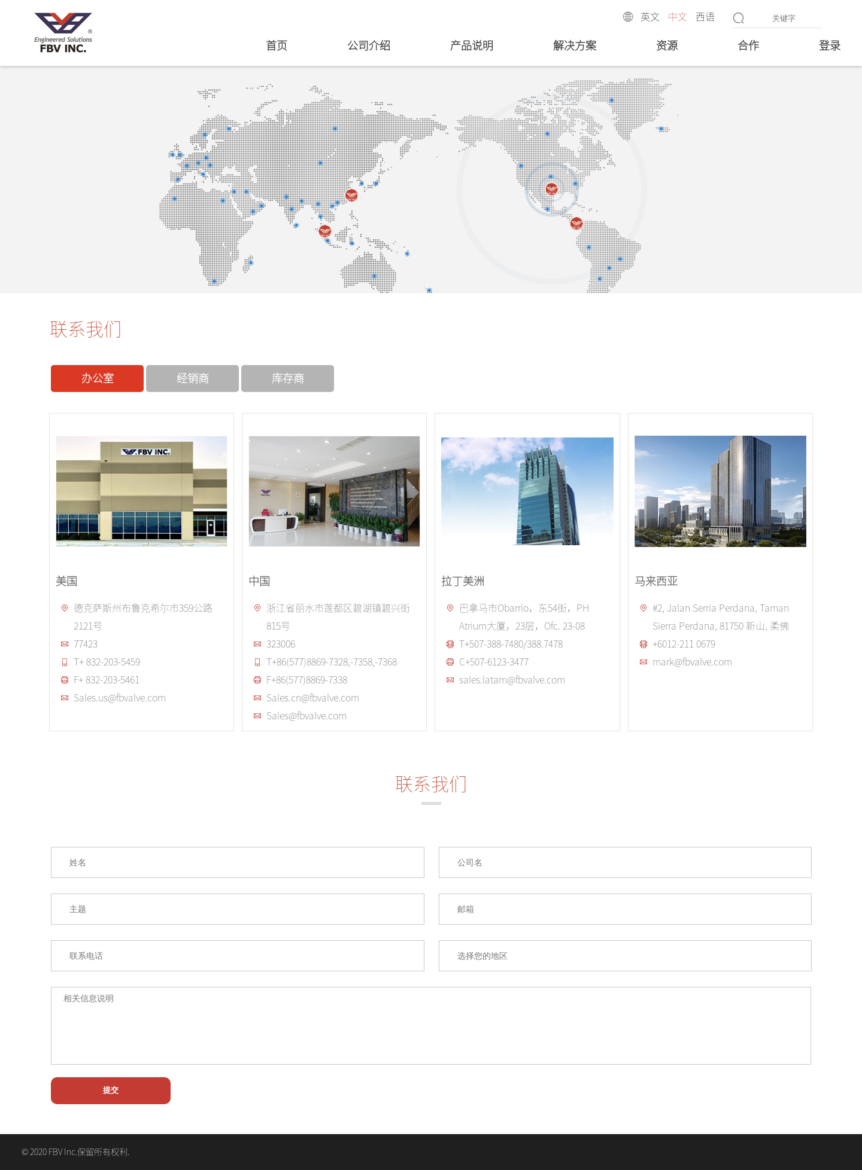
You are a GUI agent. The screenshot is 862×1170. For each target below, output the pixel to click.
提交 (111, 1090)
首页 (276, 45)
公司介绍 (368, 45)
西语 (705, 17)
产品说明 (471, 45)
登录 (829, 45)
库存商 (288, 378)
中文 (677, 17)
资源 (667, 45)
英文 (650, 17)
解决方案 (574, 45)
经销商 (193, 378)
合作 (748, 45)
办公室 (97, 378)
